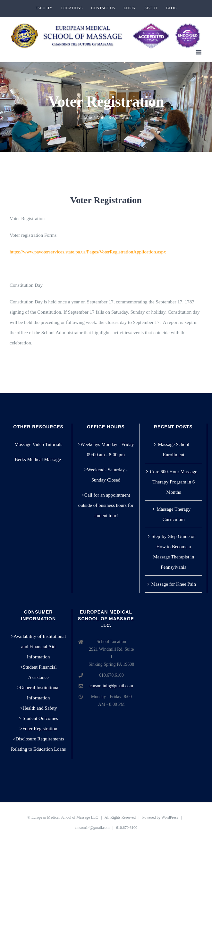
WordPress (169, 817)
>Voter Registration (38, 728)
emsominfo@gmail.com (111, 685)
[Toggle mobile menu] (199, 52)
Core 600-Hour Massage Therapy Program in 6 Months (173, 482)
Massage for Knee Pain (173, 584)
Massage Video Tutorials (38, 444)
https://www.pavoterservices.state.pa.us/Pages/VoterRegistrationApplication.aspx (88, 251)
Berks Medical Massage (38, 459)
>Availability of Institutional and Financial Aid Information (38, 646)
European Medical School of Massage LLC (64, 817)
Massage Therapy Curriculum (174, 514)
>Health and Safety (38, 708)
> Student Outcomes (38, 718)
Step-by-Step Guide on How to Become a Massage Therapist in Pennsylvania (174, 552)
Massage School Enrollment (173, 449)
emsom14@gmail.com (92, 827)
